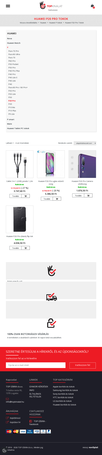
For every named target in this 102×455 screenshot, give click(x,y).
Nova (9, 38)
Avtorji (89, 447)
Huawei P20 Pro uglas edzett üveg (51, 182)
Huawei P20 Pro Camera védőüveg (82, 182)
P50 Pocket (13, 64)
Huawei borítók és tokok (64, 404)
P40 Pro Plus (14, 71)
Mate (9, 124)
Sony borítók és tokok (63, 393)
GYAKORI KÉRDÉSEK (38, 386)
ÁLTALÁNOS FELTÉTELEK (35, 395)
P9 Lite (11, 114)
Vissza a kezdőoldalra (28, 22)
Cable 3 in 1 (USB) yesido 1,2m (19, 181)
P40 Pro (12, 74)
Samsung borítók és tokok (65, 390)
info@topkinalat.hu (15, 401)
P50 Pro (12, 67)
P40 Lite (12, 80)
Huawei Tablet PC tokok (18, 128)
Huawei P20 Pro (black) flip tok (19, 236)
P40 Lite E (12, 77)
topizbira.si (15, 418)
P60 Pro (12, 61)
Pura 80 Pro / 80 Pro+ (18, 87)
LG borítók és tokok (62, 401)
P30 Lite (12, 94)
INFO (31, 390)
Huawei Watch (13, 43)
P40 (10, 84)
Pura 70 (11, 57)
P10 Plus (12, 110)
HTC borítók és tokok (63, 397)
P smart (10, 119)
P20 (10, 104)
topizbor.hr (15, 422)
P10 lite (11, 107)
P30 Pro (12, 90)
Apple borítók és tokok (64, 386)
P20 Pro (12, 100)
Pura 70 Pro (13, 51)
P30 (10, 97)
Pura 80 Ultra (14, 54)
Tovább (15, 196)
